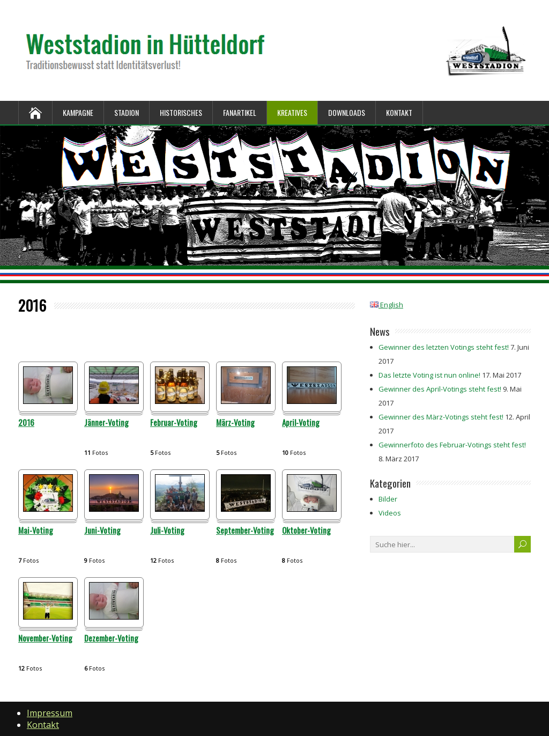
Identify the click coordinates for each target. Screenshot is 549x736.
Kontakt (399, 112)
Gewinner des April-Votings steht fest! (440, 389)
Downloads (346, 112)
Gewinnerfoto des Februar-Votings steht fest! (452, 445)
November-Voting (45, 638)
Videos (390, 513)
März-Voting (235, 422)
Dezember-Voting (111, 638)
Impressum (49, 713)
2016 (26, 422)
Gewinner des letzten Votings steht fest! (444, 347)
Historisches (181, 112)
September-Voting (245, 530)
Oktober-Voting (306, 530)
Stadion (126, 112)
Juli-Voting (167, 530)
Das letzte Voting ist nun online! (429, 375)
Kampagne (78, 112)
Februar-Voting (173, 422)
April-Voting (301, 422)
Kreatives (292, 112)
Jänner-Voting (106, 422)
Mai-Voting (35, 530)
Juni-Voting (102, 530)
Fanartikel (239, 112)
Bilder (388, 499)
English (386, 305)
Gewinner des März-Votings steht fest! (441, 417)
